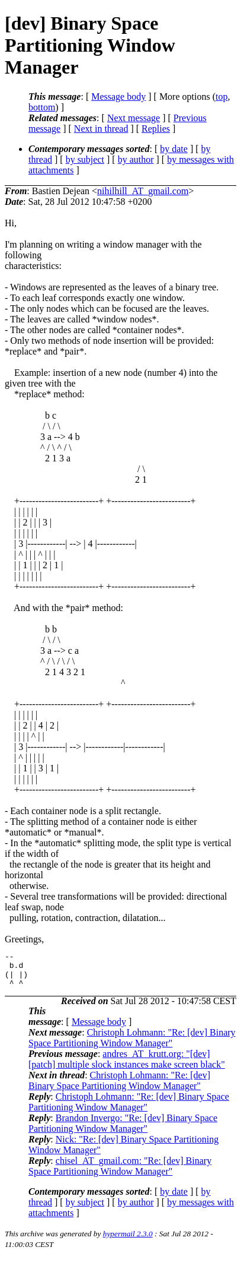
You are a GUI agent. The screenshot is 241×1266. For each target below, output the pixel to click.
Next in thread (101, 129)
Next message (133, 118)
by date (174, 149)
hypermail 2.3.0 (128, 1240)
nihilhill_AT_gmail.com (142, 191)
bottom (41, 107)
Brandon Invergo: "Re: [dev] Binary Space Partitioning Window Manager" (122, 1130)
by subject (85, 159)
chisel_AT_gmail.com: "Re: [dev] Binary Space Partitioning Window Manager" (119, 1173)
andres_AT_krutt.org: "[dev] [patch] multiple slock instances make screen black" (126, 1066)
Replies (156, 129)
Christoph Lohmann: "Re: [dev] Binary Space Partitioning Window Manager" (132, 1044)
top (221, 96)
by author (136, 159)
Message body (118, 96)
